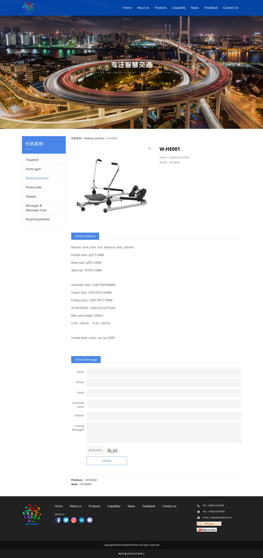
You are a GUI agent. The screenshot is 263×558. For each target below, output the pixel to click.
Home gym (33, 169)
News (195, 8)
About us (143, 8)
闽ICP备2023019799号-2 (131, 553)
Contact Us (230, 8)
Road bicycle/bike (38, 219)
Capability (179, 8)
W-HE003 (86, 484)
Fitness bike (34, 187)
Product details (85, 236)
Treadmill (32, 160)
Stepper (31, 196)
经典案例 (76, 138)
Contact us (169, 506)
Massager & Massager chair (36, 208)
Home (127, 8)
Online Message (86, 360)
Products (161, 8)
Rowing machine (37, 178)
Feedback (211, 8)
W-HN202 (91, 480)
